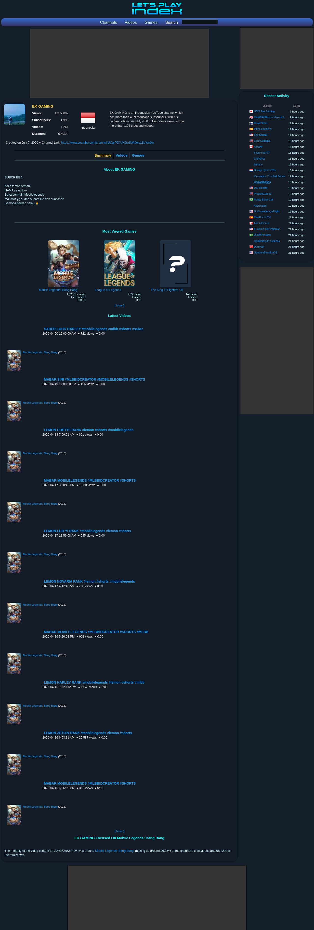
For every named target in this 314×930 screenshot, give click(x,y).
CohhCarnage (262, 140)
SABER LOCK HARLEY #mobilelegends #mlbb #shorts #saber (93, 329)
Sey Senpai (260, 134)
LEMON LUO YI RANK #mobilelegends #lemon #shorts (87, 531)
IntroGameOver (263, 128)
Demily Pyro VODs (264, 170)
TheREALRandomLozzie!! (269, 117)
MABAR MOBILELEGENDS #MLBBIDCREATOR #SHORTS (90, 480)
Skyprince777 (262, 152)
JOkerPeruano (262, 234)
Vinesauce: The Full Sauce (269, 176)
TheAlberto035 (262, 217)
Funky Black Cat (263, 199)
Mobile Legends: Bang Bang (40, 352)
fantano (258, 164)
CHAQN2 (259, 158)
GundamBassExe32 (265, 252)
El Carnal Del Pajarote (267, 228)
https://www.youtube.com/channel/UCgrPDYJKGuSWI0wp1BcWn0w (107, 142)
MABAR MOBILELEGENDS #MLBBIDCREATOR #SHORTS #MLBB (96, 632)
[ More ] (119, 305)
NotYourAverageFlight (266, 211)
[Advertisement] (119, 63)
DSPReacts (260, 187)
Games (138, 155)
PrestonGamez (262, 193)
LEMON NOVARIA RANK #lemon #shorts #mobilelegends (89, 581)
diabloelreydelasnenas (267, 240)
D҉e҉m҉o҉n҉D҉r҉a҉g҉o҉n (262, 182)
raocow (258, 146)
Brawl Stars (260, 123)
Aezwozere (260, 205)
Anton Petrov (261, 223)
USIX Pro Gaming (264, 111)
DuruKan (259, 246)
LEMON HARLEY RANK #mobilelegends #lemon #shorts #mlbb (94, 682)
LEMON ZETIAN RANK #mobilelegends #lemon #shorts (88, 733)
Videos (122, 155)
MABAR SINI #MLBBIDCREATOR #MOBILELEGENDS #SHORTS (94, 379)
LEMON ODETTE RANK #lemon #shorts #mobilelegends (88, 430)
